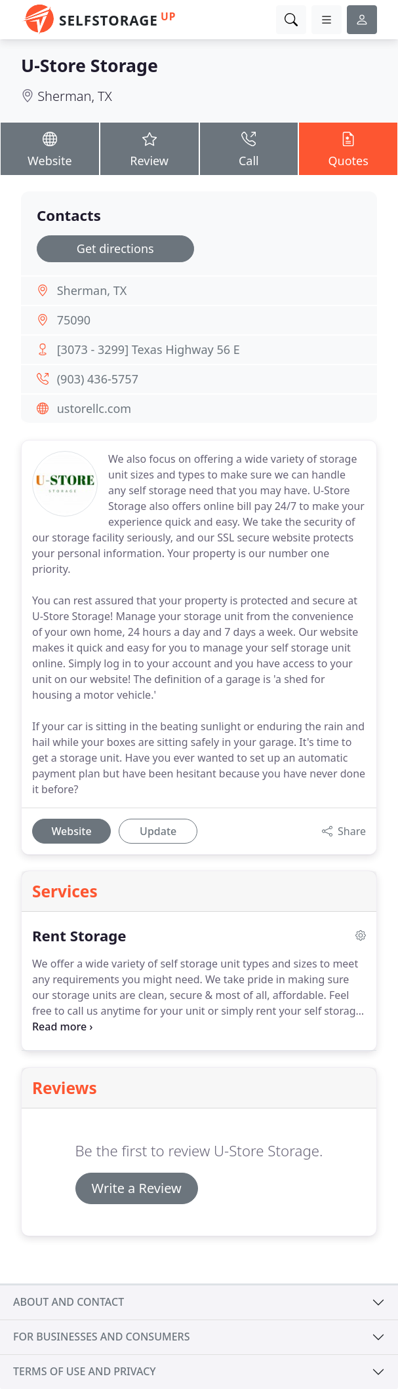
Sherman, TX (74, 96)
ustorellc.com (94, 408)
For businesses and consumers (101, 1336)
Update (158, 831)
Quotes (348, 148)
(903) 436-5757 (97, 379)
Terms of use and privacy (84, 1371)
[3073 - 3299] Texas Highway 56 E (148, 349)
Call (249, 148)
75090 (73, 320)
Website (50, 148)
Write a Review (137, 1188)
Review (149, 148)
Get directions (115, 248)
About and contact (68, 1302)
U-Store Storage (89, 65)
